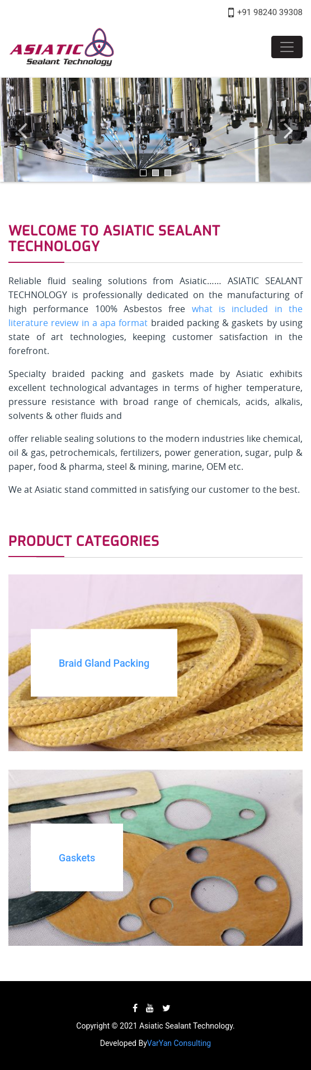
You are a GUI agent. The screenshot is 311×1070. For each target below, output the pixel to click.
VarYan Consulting (179, 1043)
